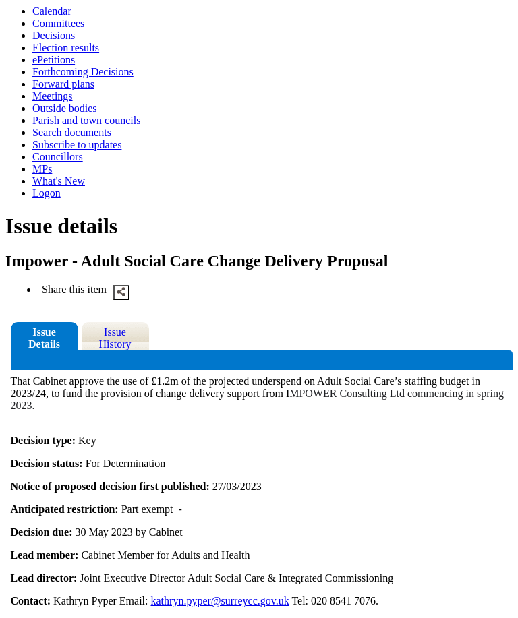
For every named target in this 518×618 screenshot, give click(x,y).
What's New (58, 181)
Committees (58, 23)
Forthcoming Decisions (83, 72)
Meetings (52, 96)
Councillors (57, 156)
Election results (65, 47)
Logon (46, 193)
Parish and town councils (86, 120)
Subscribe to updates (76, 144)
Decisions (53, 35)
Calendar (51, 11)
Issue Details (44, 338)
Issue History (115, 338)
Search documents (71, 132)
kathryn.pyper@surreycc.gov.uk (220, 601)
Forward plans (63, 84)
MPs (42, 169)
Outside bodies (64, 108)
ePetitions (53, 59)
